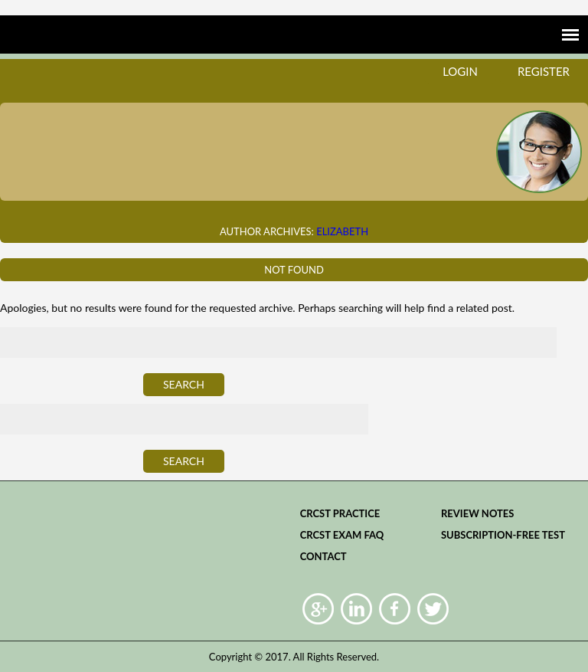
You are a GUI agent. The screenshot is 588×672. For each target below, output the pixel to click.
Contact (323, 556)
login (460, 71)
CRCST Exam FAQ (342, 535)
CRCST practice (340, 513)
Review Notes (477, 513)
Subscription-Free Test (503, 535)
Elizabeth (342, 231)
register (544, 71)
